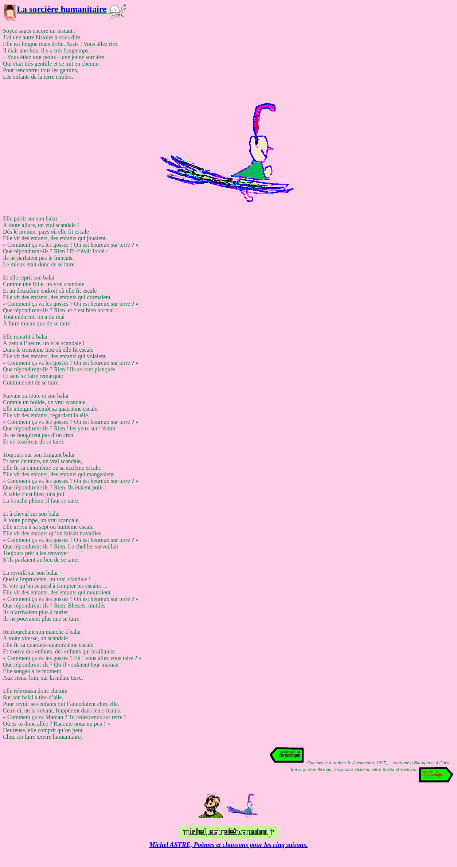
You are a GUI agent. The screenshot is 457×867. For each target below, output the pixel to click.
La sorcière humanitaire (62, 9)
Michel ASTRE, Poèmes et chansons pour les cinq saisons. (228, 844)
